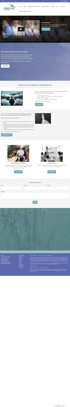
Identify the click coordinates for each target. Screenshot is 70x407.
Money (20, 262)
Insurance (20, 260)
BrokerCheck (50, 255)
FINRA (54, 269)
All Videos (20, 266)
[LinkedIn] (3, 265)
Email (25, 185)
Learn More (46, 29)
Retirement (21, 256)
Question (3, 191)
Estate (20, 259)
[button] (25, 8)
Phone (48, 185)
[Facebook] (4, 1)
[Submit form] (35, 202)
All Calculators (21, 267)
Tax (19, 261)
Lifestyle (20, 263)
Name (2, 185)
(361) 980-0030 (64, 1)
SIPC (56, 269)
